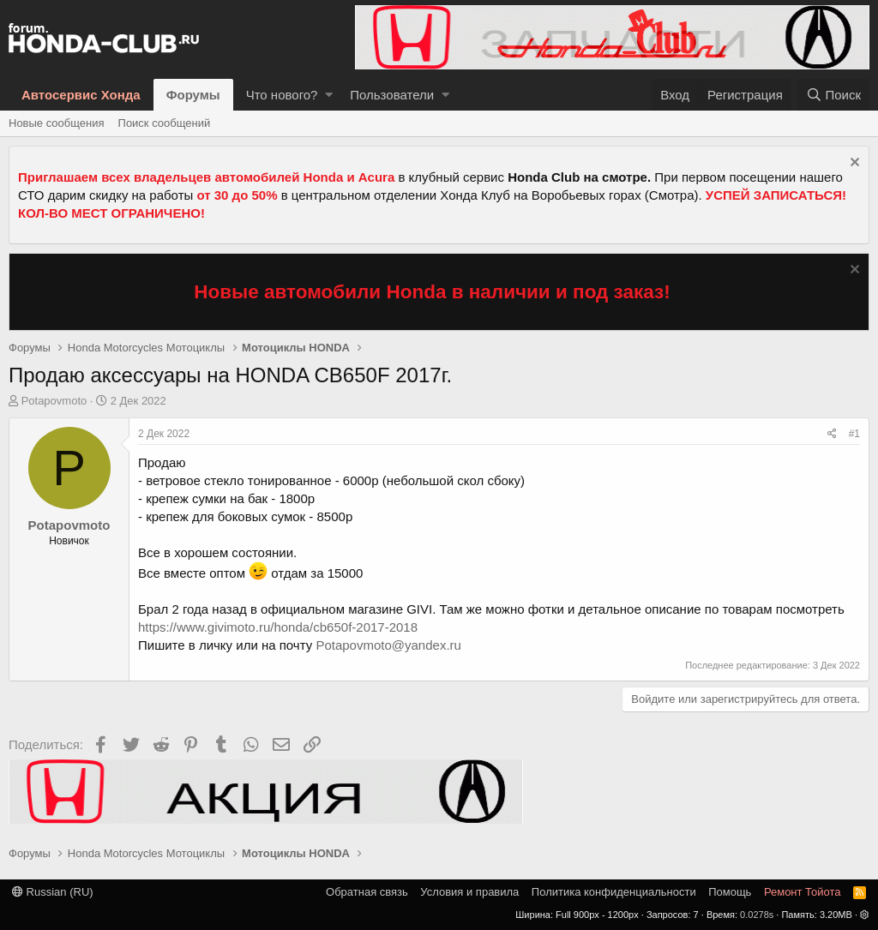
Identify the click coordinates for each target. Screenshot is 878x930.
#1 (854, 434)
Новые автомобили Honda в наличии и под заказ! (432, 292)
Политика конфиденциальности (614, 891)
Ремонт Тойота (802, 891)
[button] (329, 95)
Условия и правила (469, 891)
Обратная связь (367, 891)
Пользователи (392, 94)
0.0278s (756, 914)
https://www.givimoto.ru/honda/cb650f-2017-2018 (278, 627)
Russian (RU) (52, 891)
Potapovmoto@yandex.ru (388, 645)
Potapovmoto (54, 400)
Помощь (729, 891)
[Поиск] (833, 95)
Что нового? (282, 94)
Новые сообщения (57, 123)
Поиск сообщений (164, 123)
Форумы (193, 94)
